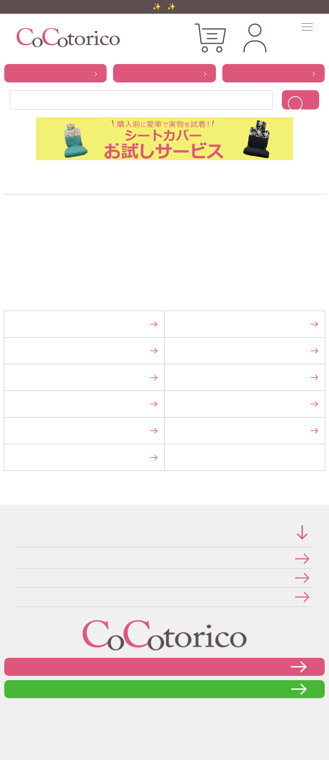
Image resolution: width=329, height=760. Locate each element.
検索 (300, 99)
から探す (55, 73)
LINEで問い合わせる (164, 689)
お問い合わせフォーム (164, 666)
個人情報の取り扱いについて (19, 577)
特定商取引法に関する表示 (18, 558)
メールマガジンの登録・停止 (19, 596)
